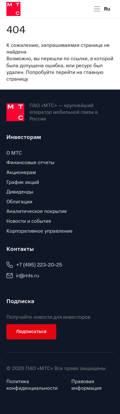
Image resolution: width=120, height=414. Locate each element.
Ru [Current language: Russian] (107, 8)
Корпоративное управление (39, 231)
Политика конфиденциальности (32, 385)
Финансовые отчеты (30, 162)
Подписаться (31, 331)
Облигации (19, 201)
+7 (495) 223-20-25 (34, 265)
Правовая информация (86, 385)
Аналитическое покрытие (36, 211)
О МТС (14, 152)
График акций (22, 182)
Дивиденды (19, 191)
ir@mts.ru (22, 275)
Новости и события (28, 221)
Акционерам (21, 172)
